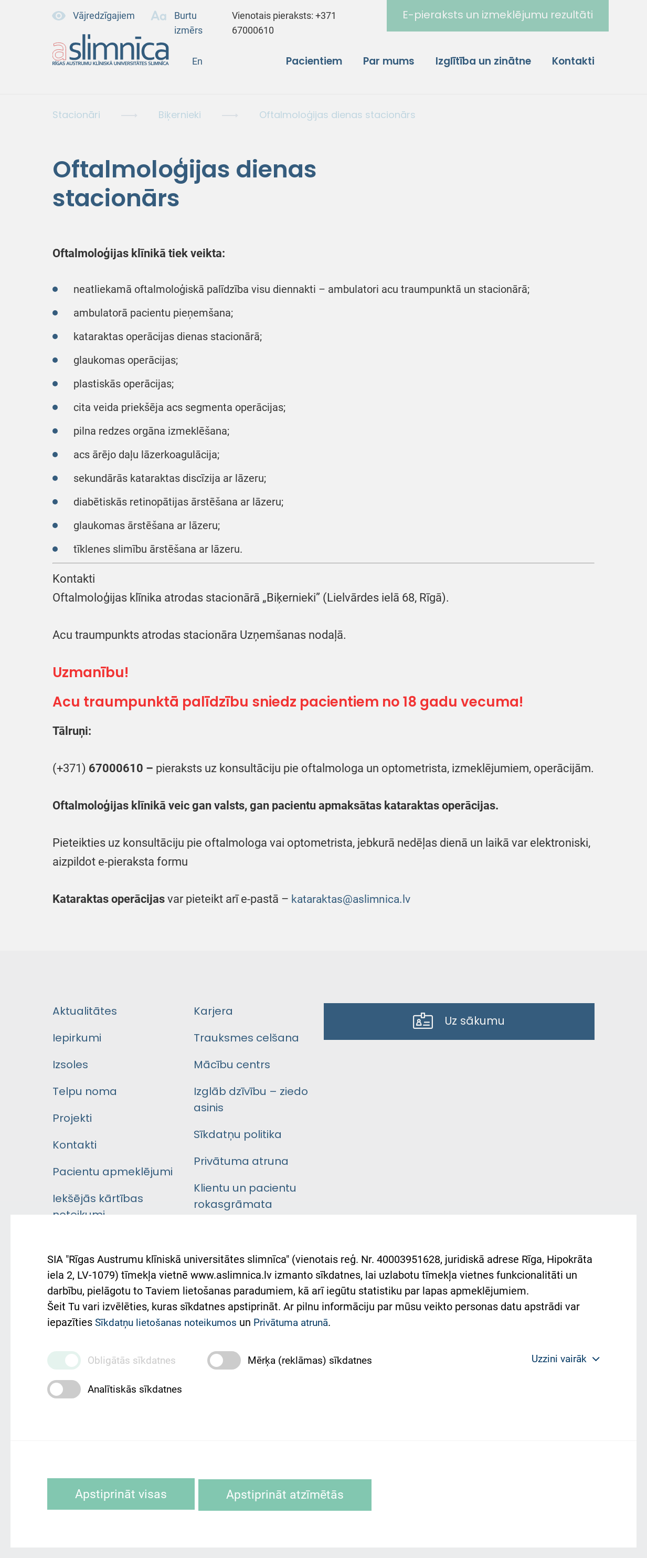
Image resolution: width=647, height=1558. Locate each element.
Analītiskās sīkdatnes (137, 1388)
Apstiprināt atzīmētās (299, 1494)
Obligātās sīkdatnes (134, 1359)
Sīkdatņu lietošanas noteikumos (170, 1316)
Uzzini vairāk (563, 1358)
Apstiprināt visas (125, 1494)
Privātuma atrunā (302, 1316)
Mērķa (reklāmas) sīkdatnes (317, 1359)
